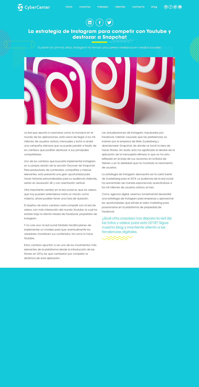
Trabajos (102, 7)
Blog (154, 7)
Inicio (69, 7)
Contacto (138, 7)
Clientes (120, 7)
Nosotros (84, 7)
